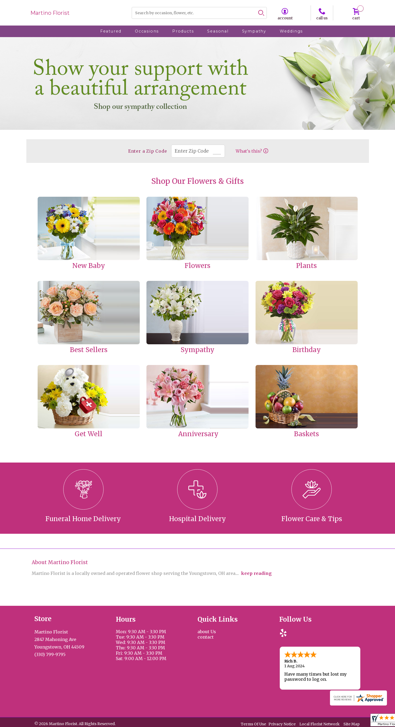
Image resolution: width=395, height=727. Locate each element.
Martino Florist (50, 13)
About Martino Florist (60, 562)
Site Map (351, 724)
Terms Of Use (253, 724)
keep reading (256, 573)
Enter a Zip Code (147, 151)
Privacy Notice (282, 724)
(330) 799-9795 (50, 654)
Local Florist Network (319, 724)
